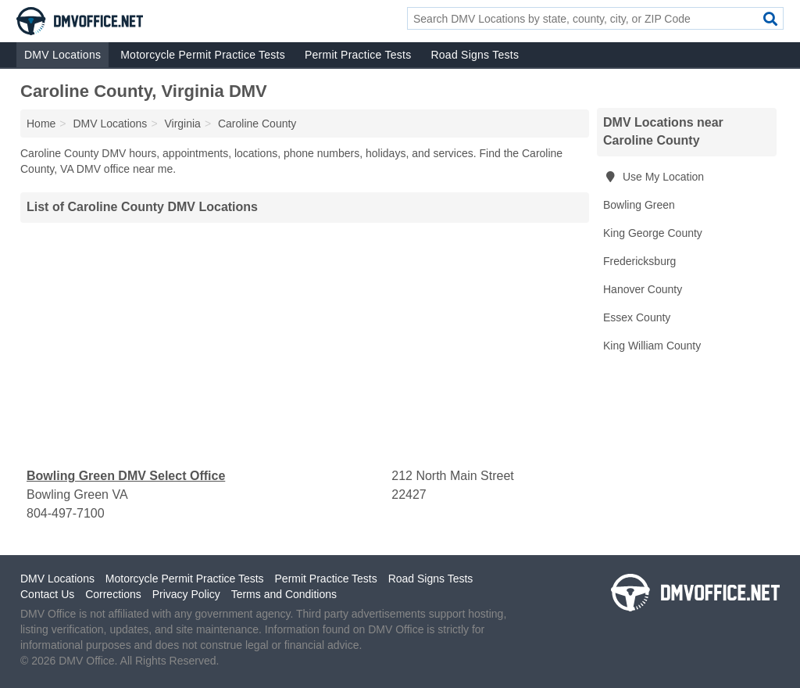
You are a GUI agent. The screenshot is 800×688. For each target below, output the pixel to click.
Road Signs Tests (474, 54)
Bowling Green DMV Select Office (126, 475)
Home (41, 123)
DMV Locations (62, 54)
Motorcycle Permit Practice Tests (202, 54)
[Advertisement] (304, 344)
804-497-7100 (66, 513)
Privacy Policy (186, 594)
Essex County (636, 317)
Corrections (113, 594)
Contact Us (47, 594)
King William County (652, 345)
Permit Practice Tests (358, 54)
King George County (652, 233)
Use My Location (653, 176)
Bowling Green (639, 205)
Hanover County (642, 289)
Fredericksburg (639, 261)
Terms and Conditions (284, 594)
